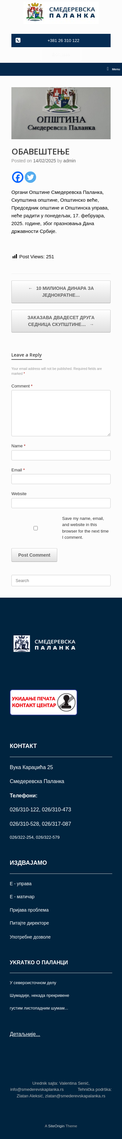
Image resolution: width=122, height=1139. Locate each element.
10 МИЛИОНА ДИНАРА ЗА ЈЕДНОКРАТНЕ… (61, 291)
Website (19, 493)
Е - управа (21, 883)
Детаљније (23, 1034)
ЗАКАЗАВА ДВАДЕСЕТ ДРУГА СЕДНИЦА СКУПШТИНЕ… (60, 321)
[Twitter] (30, 177)
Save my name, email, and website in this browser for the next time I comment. (85, 528)
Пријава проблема (29, 910)
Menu (113, 69)
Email (18, 470)
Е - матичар (22, 896)
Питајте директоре (29, 923)
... (38, 1034)
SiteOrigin (56, 1126)
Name (18, 445)
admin (69, 160)
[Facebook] (17, 177)
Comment (22, 386)
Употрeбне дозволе (30, 937)
